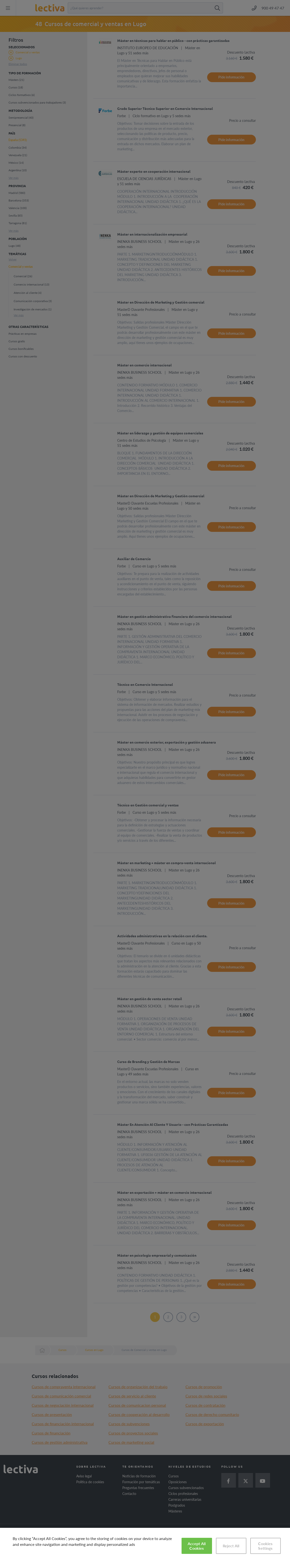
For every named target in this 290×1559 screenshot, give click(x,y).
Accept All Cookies (197, 1545)
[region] (145, 1543)
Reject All (231, 1545)
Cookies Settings (265, 1545)
